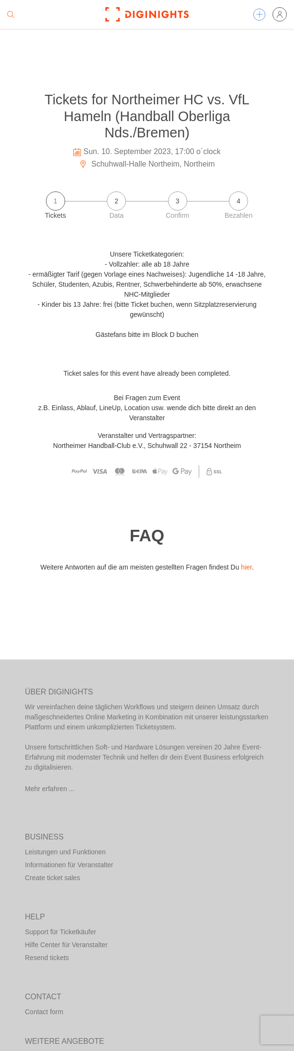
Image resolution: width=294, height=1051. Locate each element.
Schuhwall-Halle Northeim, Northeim (147, 164)
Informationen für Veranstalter (69, 865)
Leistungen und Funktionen (65, 852)
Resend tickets (47, 958)
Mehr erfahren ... (50, 789)
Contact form (44, 1012)
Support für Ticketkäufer (60, 932)
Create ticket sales (52, 878)
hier (246, 567)
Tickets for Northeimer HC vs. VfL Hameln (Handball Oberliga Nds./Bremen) (147, 116)
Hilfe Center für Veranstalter (66, 945)
